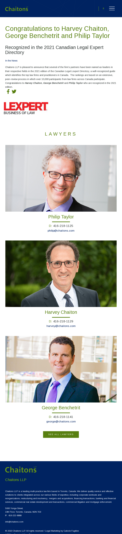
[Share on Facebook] (8, 88)
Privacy (32, 531)
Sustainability (20, 531)
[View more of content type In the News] (11, 57)
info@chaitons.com (14, 518)
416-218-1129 (63, 318)
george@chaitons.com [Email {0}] (61, 418)
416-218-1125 (63, 222)
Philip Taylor (61, 213)
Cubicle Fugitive (71, 528)
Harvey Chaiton (61, 309)
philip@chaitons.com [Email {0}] (61, 227)
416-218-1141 (63, 413)
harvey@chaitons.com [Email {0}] (61, 322)
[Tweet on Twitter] (14, 88)
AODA (8, 531)
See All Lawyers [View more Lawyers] (61, 431)
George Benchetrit (61, 404)
